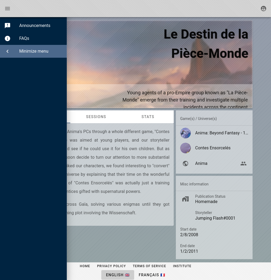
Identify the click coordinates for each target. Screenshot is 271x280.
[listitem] (214, 133)
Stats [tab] (147, 117)
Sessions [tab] (96, 117)
